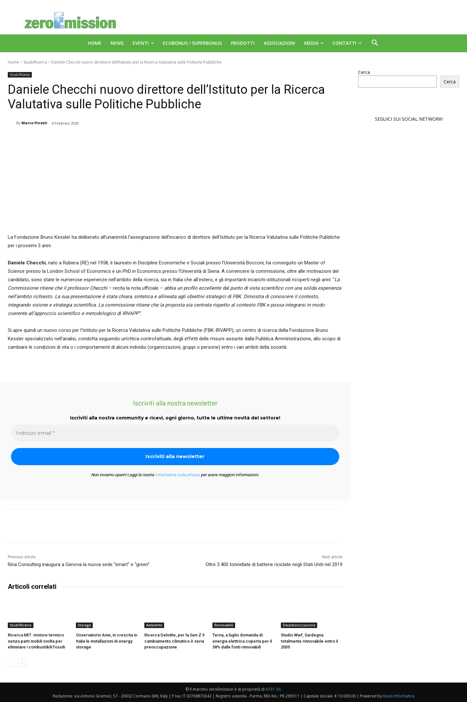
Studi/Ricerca (35, 62)
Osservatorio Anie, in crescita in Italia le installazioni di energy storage (106, 641)
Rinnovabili (223, 625)
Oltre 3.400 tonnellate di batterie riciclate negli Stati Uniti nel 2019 (274, 564)
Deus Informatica (398, 696)
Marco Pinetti (34, 122)
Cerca (364, 72)
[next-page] (22, 663)
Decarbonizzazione (299, 625)
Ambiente (154, 625)
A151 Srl (273, 689)
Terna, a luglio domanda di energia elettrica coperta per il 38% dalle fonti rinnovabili (242, 641)
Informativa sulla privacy (177, 474)
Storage (84, 625)
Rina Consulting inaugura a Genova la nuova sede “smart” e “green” (79, 564)
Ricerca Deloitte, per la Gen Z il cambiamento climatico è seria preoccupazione (174, 641)
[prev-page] (12, 663)
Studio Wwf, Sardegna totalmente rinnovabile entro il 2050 (309, 641)
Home (13, 62)
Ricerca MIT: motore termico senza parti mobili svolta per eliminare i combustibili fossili (36, 641)
